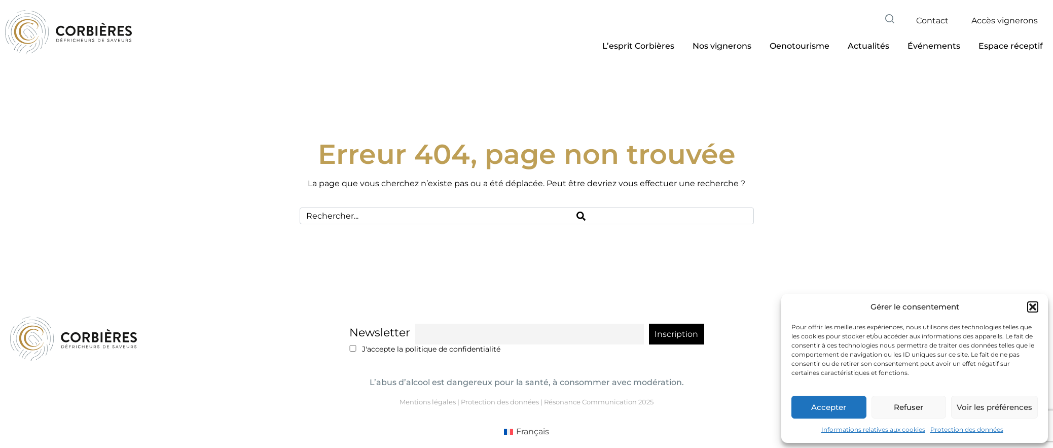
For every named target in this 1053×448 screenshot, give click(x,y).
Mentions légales (428, 402)
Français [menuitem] (532, 431)
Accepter (828, 407)
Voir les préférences (994, 407)
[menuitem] (526, 432)
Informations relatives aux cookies (873, 429)
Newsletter (379, 332)
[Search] (661, 216)
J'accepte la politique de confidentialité (425, 349)
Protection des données (966, 429)
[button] (1033, 307)
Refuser (908, 407)
